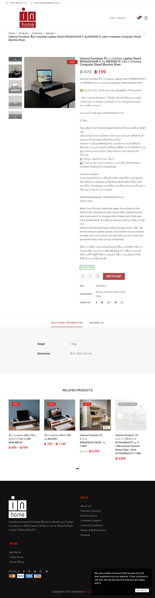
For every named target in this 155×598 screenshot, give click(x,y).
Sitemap (85, 535)
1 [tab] (77, 468)
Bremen (50, 33)
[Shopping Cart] (138, 17)
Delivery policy (89, 515)
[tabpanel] (24, 425)
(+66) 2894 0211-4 (18, 3)
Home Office (16, 562)
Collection (37, 33)
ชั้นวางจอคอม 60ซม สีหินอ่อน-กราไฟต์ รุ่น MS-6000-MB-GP (22, 439)
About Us (86, 506)
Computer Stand (111, 292)
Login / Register (117, 18)
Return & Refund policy (94, 530)
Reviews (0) (97, 323)
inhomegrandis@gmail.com (47, 3)
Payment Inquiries (91, 510)
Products (23, 33)
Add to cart (114, 276)
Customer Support (91, 520)
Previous (15, 59)
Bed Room (15, 552)
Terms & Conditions (92, 525)
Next (15, 116)
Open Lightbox (71, 104)
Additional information (66, 323)
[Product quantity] (90, 276)
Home (12, 33)
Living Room (16, 557)
